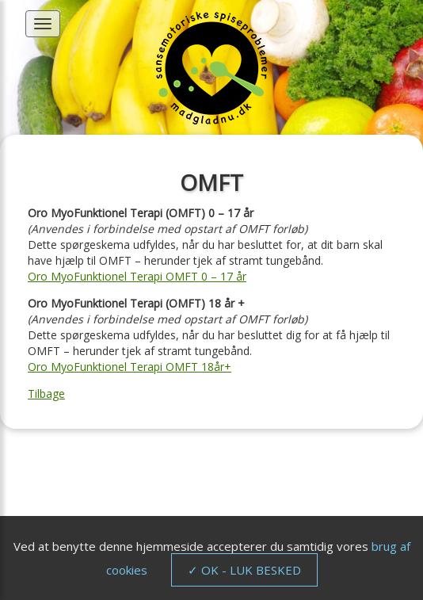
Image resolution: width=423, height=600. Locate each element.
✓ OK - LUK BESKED (244, 570)
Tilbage (46, 393)
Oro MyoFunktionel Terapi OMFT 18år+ (129, 366)
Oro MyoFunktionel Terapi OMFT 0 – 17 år (137, 276)
